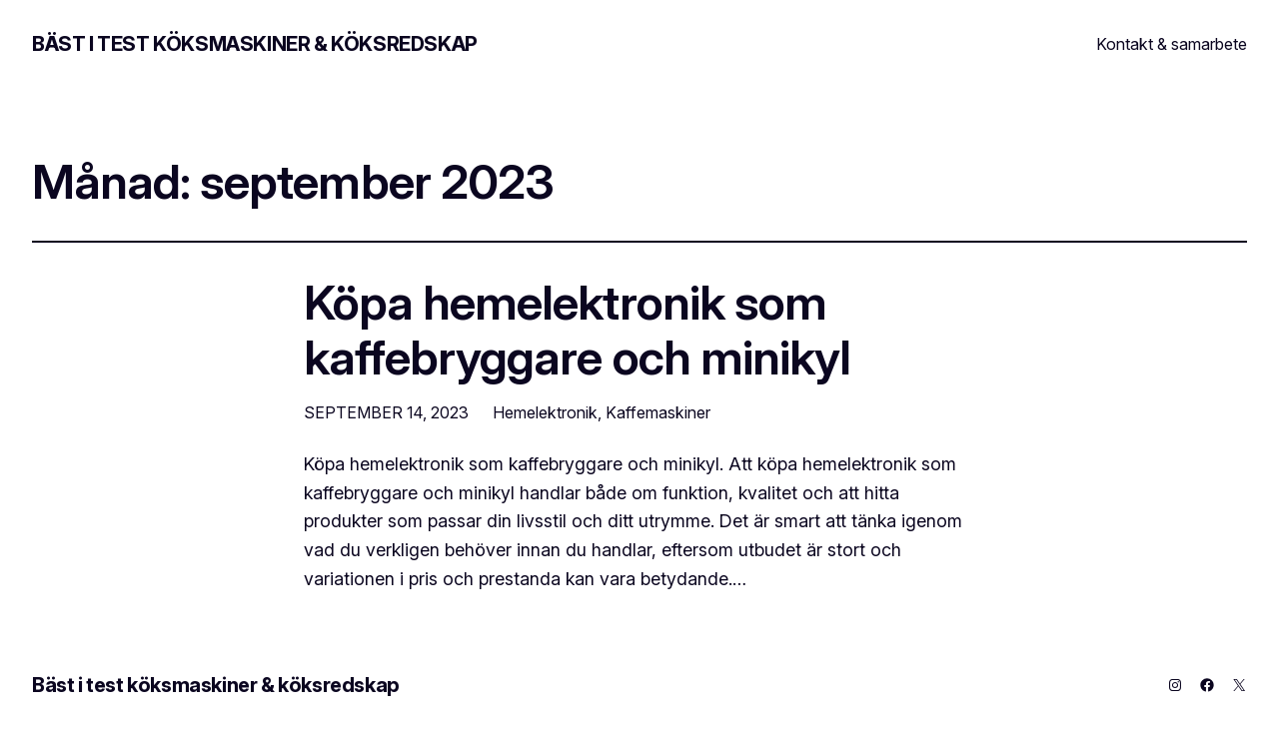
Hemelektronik (545, 412)
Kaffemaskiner (658, 412)
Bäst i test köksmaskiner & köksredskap (255, 44)
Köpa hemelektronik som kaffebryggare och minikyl (577, 329)
